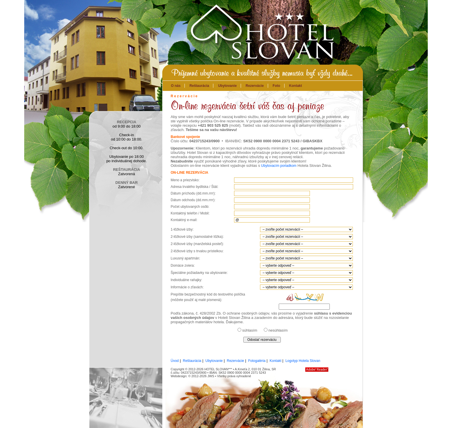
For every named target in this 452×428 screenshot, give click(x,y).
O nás (175, 86)
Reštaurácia (199, 86)
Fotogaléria (256, 361)
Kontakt (295, 86)
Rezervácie (255, 86)
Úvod (175, 361)
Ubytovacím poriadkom (279, 166)
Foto (276, 86)
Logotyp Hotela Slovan (302, 361)
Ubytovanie (227, 86)
